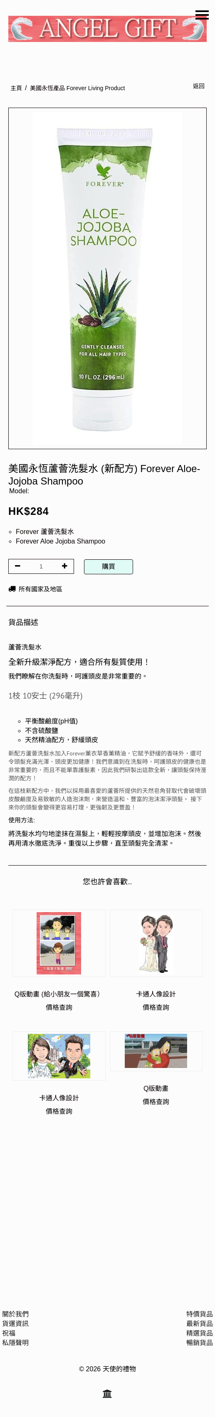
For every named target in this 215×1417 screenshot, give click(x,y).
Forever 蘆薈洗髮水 (45, 531)
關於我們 (15, 1314)
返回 (199, 86)
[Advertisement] (107, 1209)
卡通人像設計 (156, 994)
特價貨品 (199, 1314)
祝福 (8, 1333)
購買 (108, 566)
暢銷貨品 (199, 1342)
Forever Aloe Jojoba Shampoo (60, 541)
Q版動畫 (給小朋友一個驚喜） (59, 994)
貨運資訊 (15, 1323)
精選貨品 (199, 1333)
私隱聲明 (15, 1342)
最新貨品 (199, 1323)
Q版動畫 (155, 1088)
